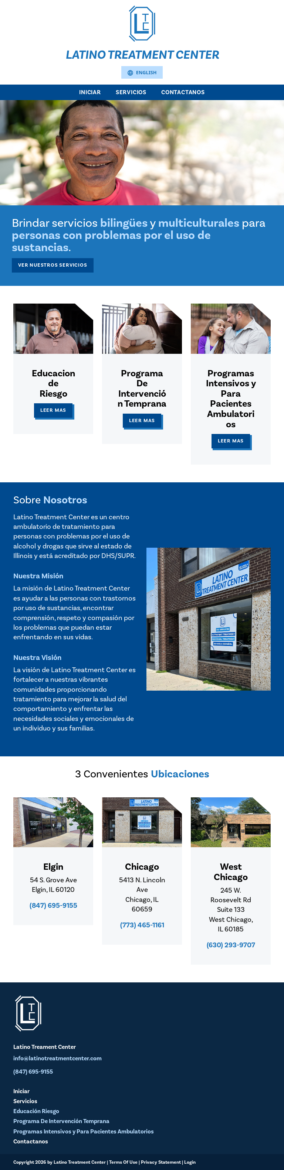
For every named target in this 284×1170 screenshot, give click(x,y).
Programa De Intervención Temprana (61, 1121)
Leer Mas (53, 410)
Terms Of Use (123, 1162)
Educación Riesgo (36, 1111)
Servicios (131, 92)
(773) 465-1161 (142, 925)
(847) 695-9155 (53, 905)
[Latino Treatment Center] (142, 22)
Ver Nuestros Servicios (52, 265)
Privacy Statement (161, 1162)
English (141, 73)
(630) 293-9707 (231, 945)
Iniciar (90, 92)
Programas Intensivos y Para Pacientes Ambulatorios (83, 1131)
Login (190, 1162)
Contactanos (183, 92)
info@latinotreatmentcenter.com (57, 1058)
